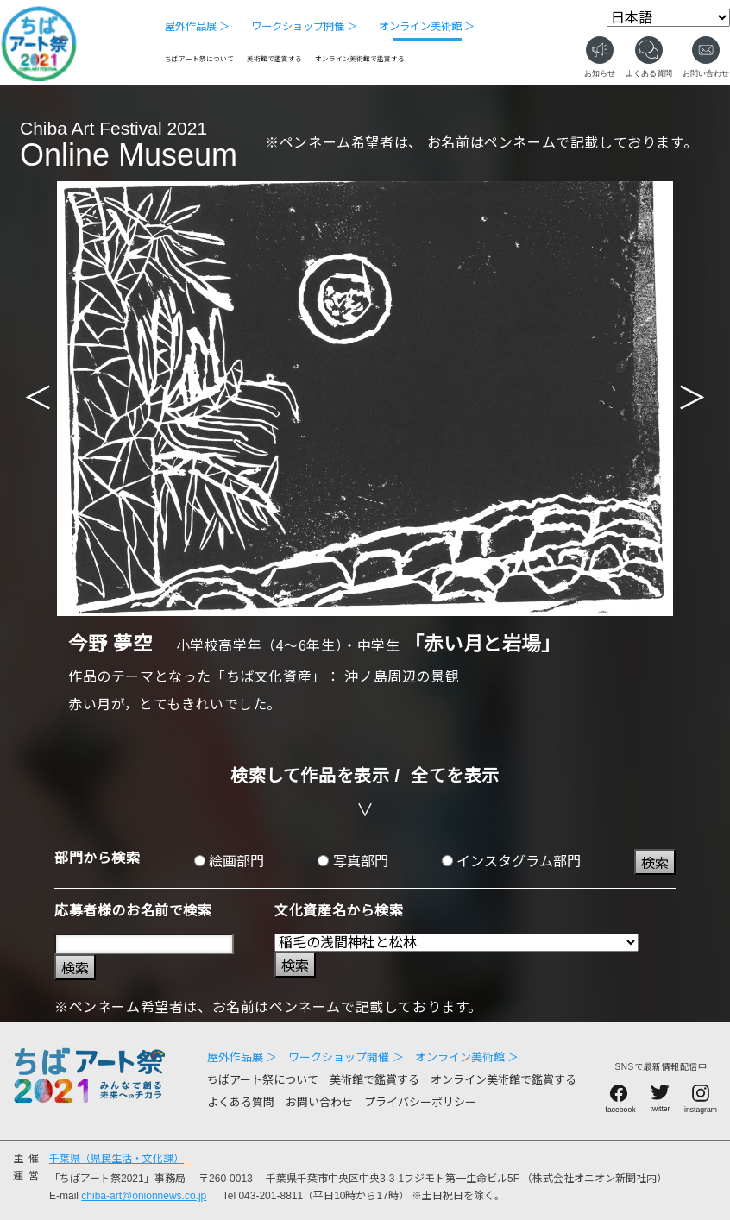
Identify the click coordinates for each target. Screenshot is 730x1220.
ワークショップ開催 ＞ (304, 27)
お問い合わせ (319, 1102)
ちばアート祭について (199, 59)
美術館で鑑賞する (274, 59)
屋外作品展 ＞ (197, 27)
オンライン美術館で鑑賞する (360, 59)
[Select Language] (668, 18)
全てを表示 (455, 775)
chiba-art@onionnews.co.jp (143, 1196)
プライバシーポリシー (420, 1102)
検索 (655, 863)
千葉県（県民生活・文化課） (116, 1159)
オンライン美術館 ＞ (427, 27)
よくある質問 (240, 1102)
